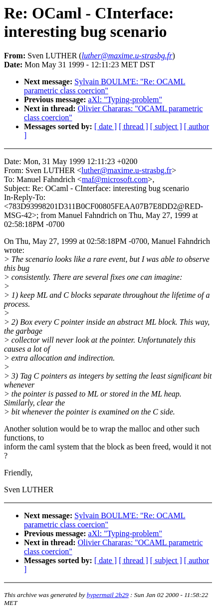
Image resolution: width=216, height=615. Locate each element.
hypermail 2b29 (108, 595)
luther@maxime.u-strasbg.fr (126, 170)
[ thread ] (133, 126)
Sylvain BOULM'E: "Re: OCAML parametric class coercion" (105, 86)
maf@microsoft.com (115, 179)
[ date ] (105, 126)
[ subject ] (166, 126)
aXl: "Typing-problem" (125, 99)
